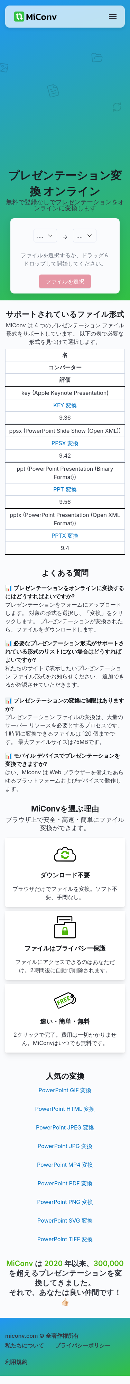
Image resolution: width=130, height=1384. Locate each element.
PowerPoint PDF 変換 (65, 1183)
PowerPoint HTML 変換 (65, 1108)
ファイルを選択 (65, 281)
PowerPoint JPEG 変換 (65, 1127)
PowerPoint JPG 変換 (65, 1146)
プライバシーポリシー (82, 1345)
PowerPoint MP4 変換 (65, 1164)
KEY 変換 (65, 405)
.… (40, 235)
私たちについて (24, 1345)
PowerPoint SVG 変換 (65, 1220)
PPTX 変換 (65, 535)
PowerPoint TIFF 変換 (65, 1239)
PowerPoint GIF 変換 (65, 1090)
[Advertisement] (65, 97)
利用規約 (16, 1362)
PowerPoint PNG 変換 (65, 1201)
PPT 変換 (64, 489)
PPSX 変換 (65, 443)
